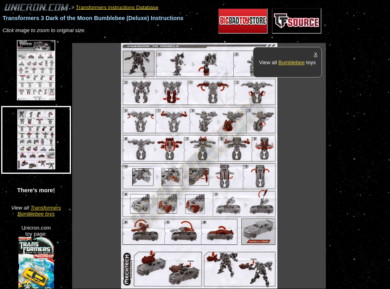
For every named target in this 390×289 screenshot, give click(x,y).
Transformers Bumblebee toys (39, 211)
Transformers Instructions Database (117, 7)
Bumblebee (291, 62)
